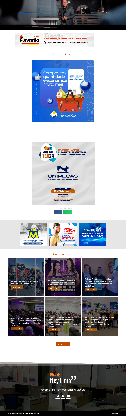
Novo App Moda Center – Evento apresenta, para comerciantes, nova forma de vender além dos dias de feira (26, 321)
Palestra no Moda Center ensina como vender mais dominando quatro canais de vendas (61, 282)
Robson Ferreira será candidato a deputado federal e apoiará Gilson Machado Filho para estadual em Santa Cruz (99, 282)
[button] (58, 212)
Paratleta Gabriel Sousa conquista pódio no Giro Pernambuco (25, 282)
